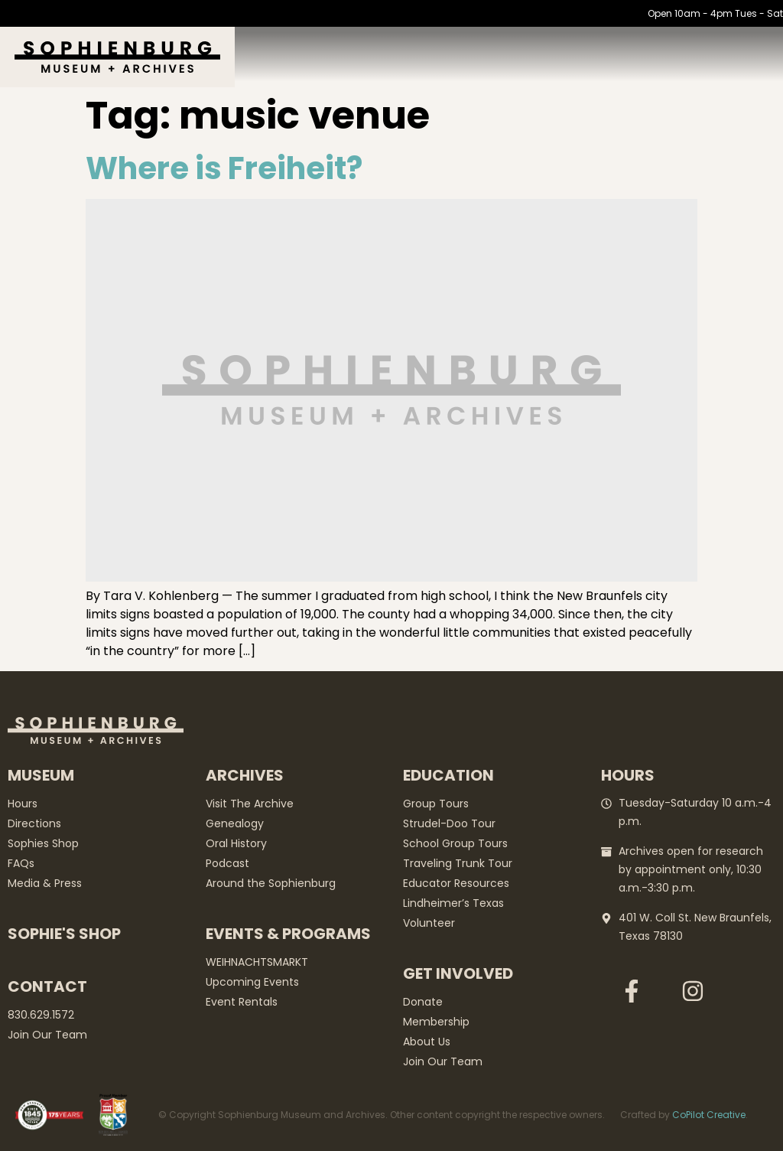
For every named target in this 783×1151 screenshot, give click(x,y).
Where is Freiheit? (224, 168)
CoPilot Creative (709, 1114)
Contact (47, 986)
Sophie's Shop (64, 933)
